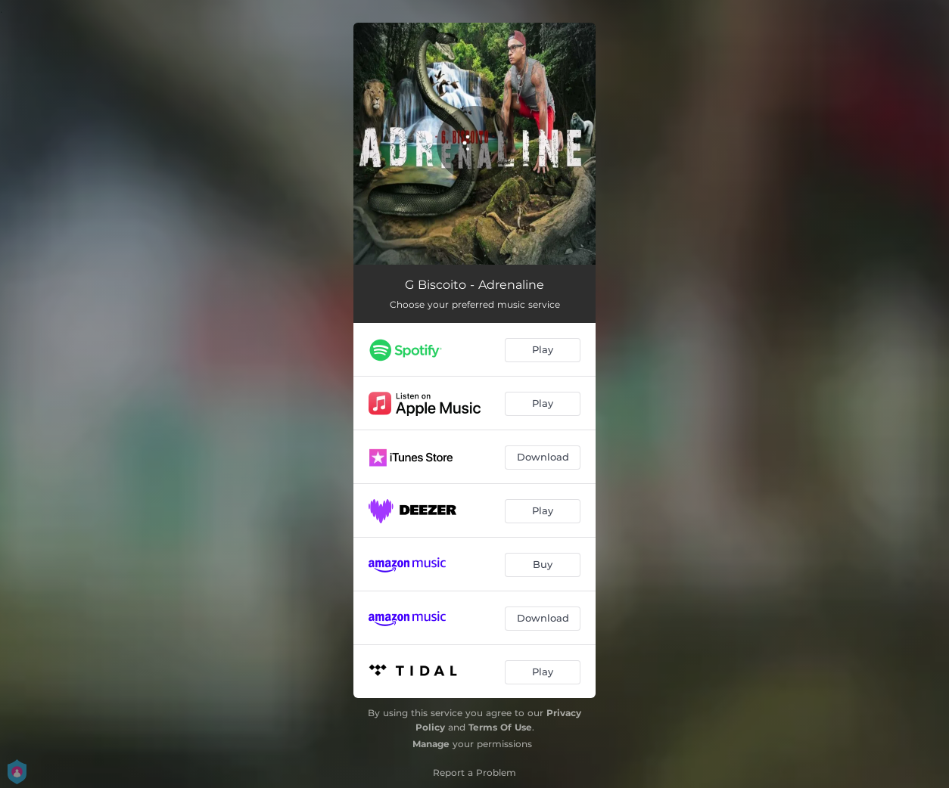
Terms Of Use (500, 727)
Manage (431, 743)
